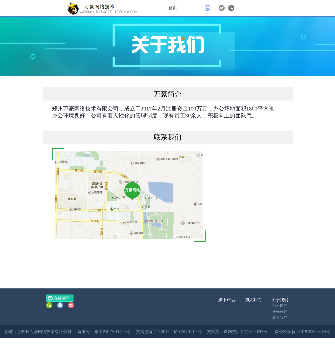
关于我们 (280, 299)
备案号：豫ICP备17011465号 (104, 331)
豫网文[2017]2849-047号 (245, 331)
